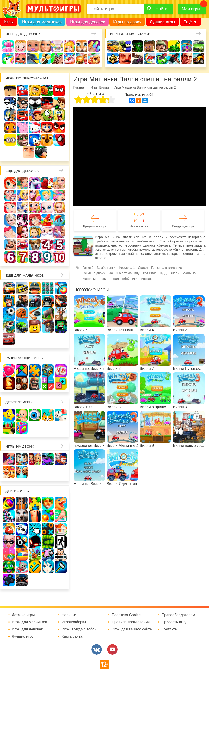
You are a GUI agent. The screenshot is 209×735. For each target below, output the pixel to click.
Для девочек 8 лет (35, 257)
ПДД (163, 273)
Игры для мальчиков (42, 22)
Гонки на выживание (166, 267)
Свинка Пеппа (22, 127)
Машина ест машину (149, 58)
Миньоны (10, 140)
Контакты (170, 629)
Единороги (8, 58)
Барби (45, 46)
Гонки (113, 46)
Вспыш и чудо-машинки (22, 115)
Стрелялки (125, 46)
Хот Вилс (149, 273)
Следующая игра (183, 226)
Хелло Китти (35, 127)
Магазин (35, 207)
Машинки (162, 58)
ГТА (186, 58)
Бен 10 (59, 103)
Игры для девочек (87, 22)
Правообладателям (178, 615)
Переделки (59, 232)
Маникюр (94, 46)
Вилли (22, 90)
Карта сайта (72, 636)
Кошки (81, 46)
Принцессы (47, 195)
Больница (22, 195)
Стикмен (35, 103)
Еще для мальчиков (25, 275)
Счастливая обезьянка (10, 127)
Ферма (47, 220)
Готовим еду (81, 58)
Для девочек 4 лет (47, 244)
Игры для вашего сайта (132, 629)
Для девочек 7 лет (22, 257)
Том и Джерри (10, 115)
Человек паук (59, 140)
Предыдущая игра (94, 226)
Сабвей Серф (35, 115)
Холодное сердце (10, 220)
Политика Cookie (126, 615)
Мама (10, 195)
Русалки (35, 220)
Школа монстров (22, 220)
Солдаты (162, 46)
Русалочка (10, 207)
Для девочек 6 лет (10, 257)
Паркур (174, 58)
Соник (35, 140)
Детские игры (19, 402)
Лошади (35, 183)
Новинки (69, 615)
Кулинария (45, 58)
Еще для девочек (22, 171)
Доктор (69, 46)
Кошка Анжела (47, 207)
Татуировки (57, 58)
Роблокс (10, 90)
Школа (22, 183)
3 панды (10, 103)
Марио (47, 127)
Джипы (198, 58)
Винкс (10, 183)
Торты (69, 58)
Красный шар (59, 90)
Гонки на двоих (94, 273)
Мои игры (191, 9)
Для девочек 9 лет (47, 257)
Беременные (10, 232)
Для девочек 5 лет (59, 244)
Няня (59, 183)
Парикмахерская (59, 195)
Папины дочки (35, 232)
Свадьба (59, 207)
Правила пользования (131, 622)
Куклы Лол (20, 58)
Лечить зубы (22, 244)
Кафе (22, 207)
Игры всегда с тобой (79, 629)
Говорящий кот (22, 140)
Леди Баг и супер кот (47, 103)
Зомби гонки (106, 267)
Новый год (47, 232)
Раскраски (47, 183)
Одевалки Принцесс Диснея (22, 232)
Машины (198, 46)
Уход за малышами (33, 46)
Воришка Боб (22, 103)
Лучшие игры (162, 22)
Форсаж (146, 278)
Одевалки (8, 46)
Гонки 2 (88, 267)
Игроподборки (74, 622)
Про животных (35, 244)
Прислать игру (174, 622)
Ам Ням (47, 115)
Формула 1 (127, 267)
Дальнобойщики (125, 278)
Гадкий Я (28, 152)
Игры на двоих (127, 22)
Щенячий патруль (47, 140)
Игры (9, 22)
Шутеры (137, 58)
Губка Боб (59, 115)
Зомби (137, 46)
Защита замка (186, 46)
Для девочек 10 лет (59, 257)
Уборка (57, 46)
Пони (59, 220)
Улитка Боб (47, 90)
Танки (174, 46)
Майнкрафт (149, 46)
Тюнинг (104, 278)
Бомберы (41, 152)
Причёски (35, 195)
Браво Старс (113, 58)
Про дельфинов (33, 58)
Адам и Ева (35, 90)
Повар (10, 244)
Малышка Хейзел (20, 46)
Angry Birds (59, 127)
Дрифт (143, 267)
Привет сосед (125, 58)
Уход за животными (94, 58)
